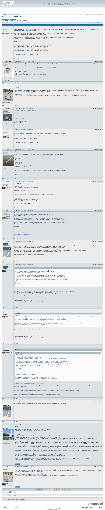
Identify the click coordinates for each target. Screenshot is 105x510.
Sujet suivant (100, 22)
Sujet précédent (95, 22)
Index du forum (4, 14)
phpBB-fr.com (55, 509)
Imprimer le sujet (5, 22)
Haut (3, 58)
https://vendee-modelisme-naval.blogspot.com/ (39, 74)
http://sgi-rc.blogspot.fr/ (25, 73)
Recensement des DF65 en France (13, 17)
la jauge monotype (17, 14)
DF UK (66, 135)
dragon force (10, 14)
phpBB (49, 508)
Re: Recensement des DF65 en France (28, 61)
